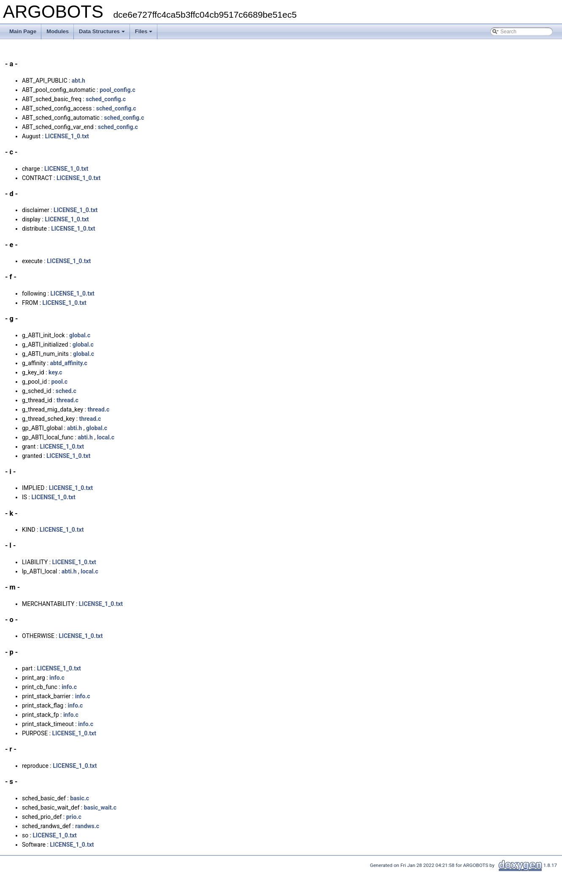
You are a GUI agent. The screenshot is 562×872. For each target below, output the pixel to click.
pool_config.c (117, 89)
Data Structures (102, 31)
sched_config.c (106, 99)
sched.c (66, 391)
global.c (79, 335)
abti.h (74, 428)
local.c (105, 437)
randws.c (87, 826)
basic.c (79, 798)
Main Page (22, 31)
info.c (57, 677)
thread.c (67, 400)
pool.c (59, 381)
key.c (55, 372)
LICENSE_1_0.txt (67, 136)
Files (144, 31)
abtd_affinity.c (68, 363)
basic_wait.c (100, 807)
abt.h (78, 80)
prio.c (73, 816)
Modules (57, 31)
